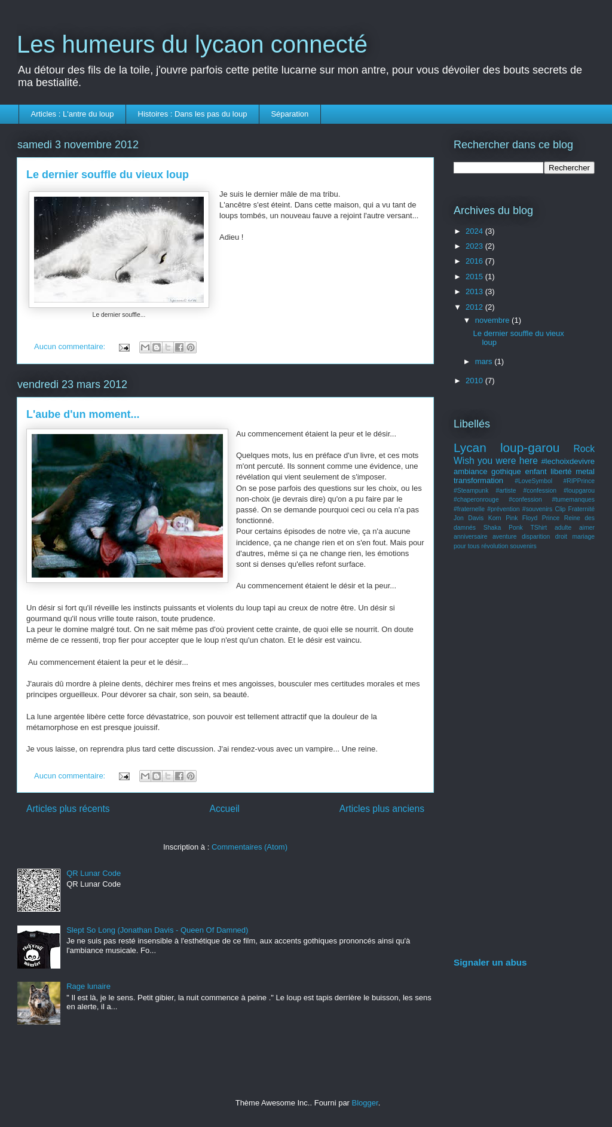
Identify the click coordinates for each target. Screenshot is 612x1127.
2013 (475, 291)
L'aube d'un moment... (83, 414)
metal (585, 471)
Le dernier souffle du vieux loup (107, 175)
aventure (504, 536)
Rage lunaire (88, 986)
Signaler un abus (490, 962)
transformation (478, 480)
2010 (475, 380)
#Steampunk (471, 490)
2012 (475, 307)
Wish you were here (496, 461)
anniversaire (471, 536)
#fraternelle (469, 509)
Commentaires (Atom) (249, 846)
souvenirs (523, 546)
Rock (584, 449)
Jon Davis (469, 518)
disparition (536, 536)
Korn (494, 518)
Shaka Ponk (503, 527)
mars (485, 361)
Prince (550, 518)
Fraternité (581, 509)
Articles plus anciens (381, 809)
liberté (560, 471)
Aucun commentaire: (71, 346)
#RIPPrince (579, 481)
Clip (560, 509)
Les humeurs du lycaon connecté (192, 44)
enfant (535, 471)
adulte (563, 527)
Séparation (289, 113)
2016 (475, 260)
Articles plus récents (68, 809)
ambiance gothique (487, 471)
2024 (475, 231)
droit (561, 536)
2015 (475, 276)
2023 (475, 246)
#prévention (503, 509)
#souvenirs (537, 509)
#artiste (505, 490)
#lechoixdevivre (568, 461)
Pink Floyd (521, 518)
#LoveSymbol (533, 481)
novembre (493, 320)
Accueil (225, 809)
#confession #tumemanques (552, 499)
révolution (494, 546)
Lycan (470, 447)
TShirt (538, 527)
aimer (587, 527)
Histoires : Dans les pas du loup (192, 113)
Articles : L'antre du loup (72, 113)
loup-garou (529, 447)
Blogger (365, 1102)
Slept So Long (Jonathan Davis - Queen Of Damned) (157, 930)
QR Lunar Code (93, 873)
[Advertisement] (524, 755)
